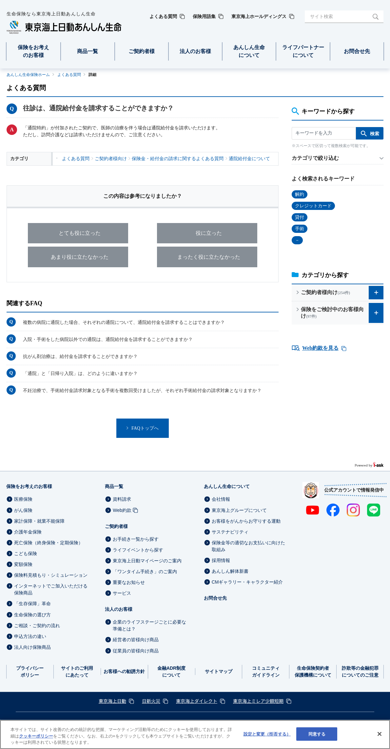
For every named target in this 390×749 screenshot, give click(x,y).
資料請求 (122, 499)
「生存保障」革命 (32, 604)
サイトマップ (218, 671)
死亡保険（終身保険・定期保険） (48, 542)
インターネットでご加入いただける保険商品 (51, 590)
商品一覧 (114, 486)
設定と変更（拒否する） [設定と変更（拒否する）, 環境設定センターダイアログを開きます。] (267, 733)
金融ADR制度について (171, 671)
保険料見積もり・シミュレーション (51, 575)
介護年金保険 (28, 531)
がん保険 (23, 510)
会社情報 (221, 499)
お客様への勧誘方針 (124, 671)
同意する (317, 733)
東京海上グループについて (239, 510)
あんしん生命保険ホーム (28, 74)
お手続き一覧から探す (136, 539)
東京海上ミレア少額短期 (258, 701)
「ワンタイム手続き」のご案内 (145, 571)
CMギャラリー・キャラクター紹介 (247, 582)
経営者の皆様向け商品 (136, 640)
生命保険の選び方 (32, 614)
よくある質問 (69, 74)
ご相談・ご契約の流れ (37, 625)
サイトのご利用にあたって (77, 671)
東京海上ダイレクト (196, 701)
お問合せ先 (215, 598)
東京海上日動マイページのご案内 (147, 560)
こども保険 (25, 553)
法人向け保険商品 (32, 647)
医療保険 (23, 499)
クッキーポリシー (36, 736)
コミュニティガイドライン (266, 671)
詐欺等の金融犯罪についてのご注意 (360, 671)
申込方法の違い (30, 636)
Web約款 (122, 510)
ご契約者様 (116, 526)
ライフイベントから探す (138, 549)
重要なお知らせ (129, 582)
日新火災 (151, 701)
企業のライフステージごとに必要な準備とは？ (149, 626)
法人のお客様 (118, 609)
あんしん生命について (227, 486)
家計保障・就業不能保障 (39, 521)
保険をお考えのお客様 (29, 486)
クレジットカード (313, 205)
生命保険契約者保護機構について (313, 671)
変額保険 (23, 564)
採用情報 (221, 560)
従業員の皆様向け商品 (136, 650)
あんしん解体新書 (230, 571)
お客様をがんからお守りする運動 (246, 521)
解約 (299, 194)
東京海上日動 (112, 701)
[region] (195, 734)
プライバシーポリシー (30, 671)
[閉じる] (379, 734)
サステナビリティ (230, 531)
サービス (122, 593)
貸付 (299, 217)
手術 (299, 228)
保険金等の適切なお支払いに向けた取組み (248, 546)
